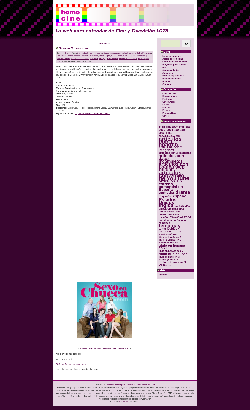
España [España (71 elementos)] (165, 196)
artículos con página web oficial (115, 53)
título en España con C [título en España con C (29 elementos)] (170, 240)
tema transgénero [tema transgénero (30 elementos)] (168, 234)
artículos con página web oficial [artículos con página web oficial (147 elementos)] (173, 167)
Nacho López (116, 56)
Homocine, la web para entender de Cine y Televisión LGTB (131, 385)
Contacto (166, 84)
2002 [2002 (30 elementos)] (188, 127)
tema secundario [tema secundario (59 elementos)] (171, 231)
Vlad (139, 402)
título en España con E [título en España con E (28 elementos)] (169, 242)
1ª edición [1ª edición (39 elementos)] (165, 126)
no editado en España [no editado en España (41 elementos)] (172, 220)
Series (165, 116)
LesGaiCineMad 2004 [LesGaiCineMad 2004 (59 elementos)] (175, 217)
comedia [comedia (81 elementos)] (166, 192)
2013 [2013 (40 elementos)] (162, 133)
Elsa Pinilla (61, 56)
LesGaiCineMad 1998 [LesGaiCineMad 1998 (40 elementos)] (172, 209)
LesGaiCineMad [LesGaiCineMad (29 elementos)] (182, 206)
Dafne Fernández (144, 53)
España (70, 56)
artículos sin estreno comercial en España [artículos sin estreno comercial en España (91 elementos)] (171, 185)
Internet (85, 56)
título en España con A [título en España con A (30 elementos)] (170, 237)
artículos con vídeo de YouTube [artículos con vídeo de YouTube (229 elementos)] (174, 175)
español (77, 56)
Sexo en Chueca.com (73, 48)
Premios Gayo (169, 113)
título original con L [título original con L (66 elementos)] (175, 254)
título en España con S (128, 59)
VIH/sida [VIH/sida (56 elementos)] (165, 265)
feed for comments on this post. (72, 364)
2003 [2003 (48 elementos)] (162, 129)
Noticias (166, 107)
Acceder (163, 274)
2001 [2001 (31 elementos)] (181, 127)
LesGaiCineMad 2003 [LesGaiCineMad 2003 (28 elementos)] (169, 214)
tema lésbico (112, 59)
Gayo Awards (169, 102)
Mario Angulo (104, 56)
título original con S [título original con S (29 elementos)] (168, 259)
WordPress (123, 402)
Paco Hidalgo (142, 56)
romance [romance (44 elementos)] (164, 223)
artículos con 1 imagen (91, 53)
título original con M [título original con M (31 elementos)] (169, 257)
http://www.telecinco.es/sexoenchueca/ (92, 113)
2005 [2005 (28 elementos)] (176, 130)
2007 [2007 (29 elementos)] (182, 130)
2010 (79, 53)
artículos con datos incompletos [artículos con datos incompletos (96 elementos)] (171, 158)
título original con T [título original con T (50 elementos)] (172, 262)
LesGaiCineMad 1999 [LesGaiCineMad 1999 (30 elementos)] (169, 212)
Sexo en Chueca (63, 59)
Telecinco (94, 59)
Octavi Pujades (129, 56)
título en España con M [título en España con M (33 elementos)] (171, 251)
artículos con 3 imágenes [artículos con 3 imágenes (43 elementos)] (175, 152)
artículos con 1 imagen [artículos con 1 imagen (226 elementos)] (170, 141)
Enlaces (166, 81)
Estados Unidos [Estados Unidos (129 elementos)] (167, 201)
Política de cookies (171, 78)
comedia (132, 53)
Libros (165, 104)
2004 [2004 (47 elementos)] (170, 129)
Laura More (93, 56)
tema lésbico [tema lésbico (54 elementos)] (168, 228)
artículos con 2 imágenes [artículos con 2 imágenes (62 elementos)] (170, 148)
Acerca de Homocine (172, 59)
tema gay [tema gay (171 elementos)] (169, 225)
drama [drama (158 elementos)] (182, 192)
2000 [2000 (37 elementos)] (175, 126)
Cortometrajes (169, 93)
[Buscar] (186, 43)
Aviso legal (167, 73)
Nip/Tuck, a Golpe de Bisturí (116, 348)
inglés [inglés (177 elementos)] (166, 205)
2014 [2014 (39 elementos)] (169, 133)
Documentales (169, 96)
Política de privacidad (173, 76)
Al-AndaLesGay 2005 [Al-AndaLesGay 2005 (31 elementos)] (169, 136)
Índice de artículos (171, 56)
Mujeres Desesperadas (90, 348)
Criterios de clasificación (174, 62)
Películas (166, 110)
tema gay (102, 59)
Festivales (167, 99)
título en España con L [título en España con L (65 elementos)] (172, 247)
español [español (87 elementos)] (180, 196)
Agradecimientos (170, 70)
